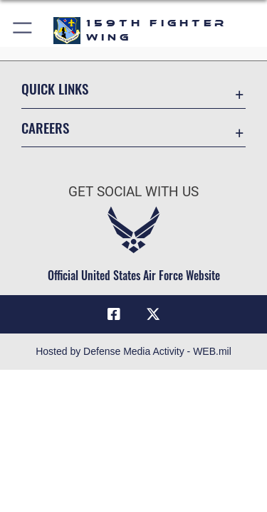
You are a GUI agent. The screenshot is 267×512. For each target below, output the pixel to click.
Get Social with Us (133, 191)
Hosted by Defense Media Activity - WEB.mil (133, 351)
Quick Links (54, 88)
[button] (23, 30)
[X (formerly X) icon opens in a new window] (153, 314)
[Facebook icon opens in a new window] (114, 314)
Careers (45, 127)
